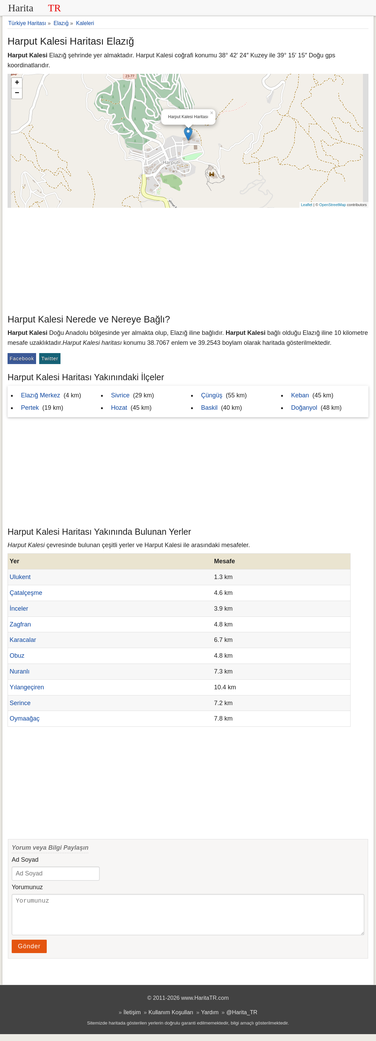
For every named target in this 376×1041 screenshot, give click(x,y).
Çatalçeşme (26, 592)
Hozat (119, 407)
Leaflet (306, 205)
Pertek (30, 407)
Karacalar (23, 639)
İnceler (19, 608)
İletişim (132, 1019)
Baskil (209, 407)
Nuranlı (20, 671)
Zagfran (20, 624)
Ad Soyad (25, 859)
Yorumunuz (27, 887)
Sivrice (120, 395)
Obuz (17, 655)
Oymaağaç (25, 718)
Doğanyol (304, 407)
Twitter (49, 358)
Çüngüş (211, 395)
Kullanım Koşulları (170, 1019)
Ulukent (20, 577)
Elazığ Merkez (40, 395)
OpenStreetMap (332, 205)
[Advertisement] (188, 259)
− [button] (17, 93)
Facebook (22, 358)
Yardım (210, 1019)
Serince (20, 703)
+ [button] (17, 83)
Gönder (29, 953)
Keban (300, 395)
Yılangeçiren (27, 687)
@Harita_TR (241, 1019)
